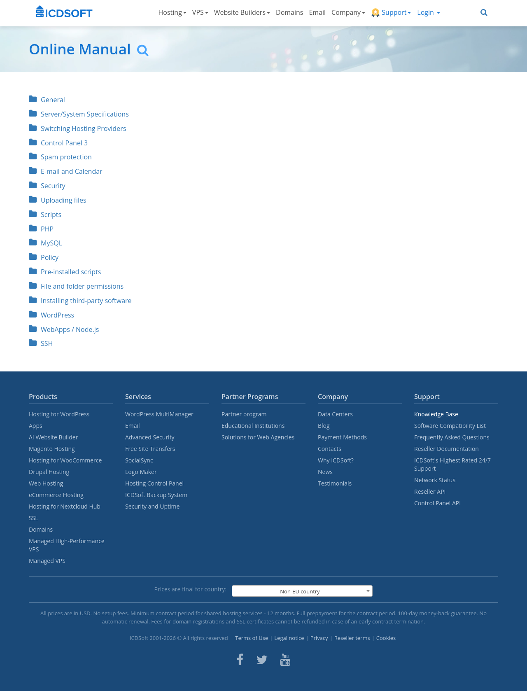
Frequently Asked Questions (452, 437)
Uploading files (57, 200)
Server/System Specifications (79, 114)
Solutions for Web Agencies (258, 437)
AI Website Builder (53, 437)
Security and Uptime (152, 506)
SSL (33, 518)
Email (317, 12)
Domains (289, 12)
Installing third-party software (80, 300)
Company (348, 12)
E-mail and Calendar (66, 171)
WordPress (51, 315)
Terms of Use (251, 638)
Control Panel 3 (58, 142)
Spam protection (60, 156)
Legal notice (289, 638)
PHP (41, 228)
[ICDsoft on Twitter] (262, 660)
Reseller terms (352, 638)
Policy (43, 257)
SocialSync (139, 460)
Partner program (244, 414)
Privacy (319, 638)
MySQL (45, 242)
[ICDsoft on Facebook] (239, 660)
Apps (35, 426)
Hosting (173, 12)
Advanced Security (150, 437)
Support (391, 12)
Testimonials (335, 483)
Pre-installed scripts (65, 271)
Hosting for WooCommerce (65, 460)
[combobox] (302, 591)
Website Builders (242, 12)
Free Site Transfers (150, 449)
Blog (324, 426)
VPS (200, 12)
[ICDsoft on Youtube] (285, 660)
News (325, 472)
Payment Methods (342, 437)
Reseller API (430, 491)
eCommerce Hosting (56, 495)
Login (428, 12)
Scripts (45, 214)
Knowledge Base (436, 414)
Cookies (386, 638)
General (47, 99)
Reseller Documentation (446, 449)
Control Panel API (437, 503)
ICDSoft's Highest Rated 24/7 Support (452, 464)
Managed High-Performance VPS (67, 545)
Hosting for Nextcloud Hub (64, 506)
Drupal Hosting (49, 472)
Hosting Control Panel (154, 483)
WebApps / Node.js (64, 329)
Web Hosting (46, 483)
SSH (41, 343)
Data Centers (335, 414)
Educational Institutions (253, 426)
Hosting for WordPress (59, 414)
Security (47, 185)
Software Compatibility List (450, 426)
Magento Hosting (52, 449)
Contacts (329, 449)
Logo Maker (141, 472)
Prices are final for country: (190, 589)
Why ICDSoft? (336, 460)
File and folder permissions (76, 286)
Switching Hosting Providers (77, 128)
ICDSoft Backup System (156, 495)
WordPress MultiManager (159, 414)
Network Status (434, 480)
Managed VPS (47, 561)
